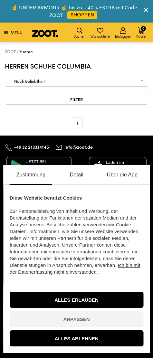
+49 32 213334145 (31, 147)
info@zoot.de (78, 147)
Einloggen (123, 33)
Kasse (141, 32)
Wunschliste (100, 33)
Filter (76, 99)
